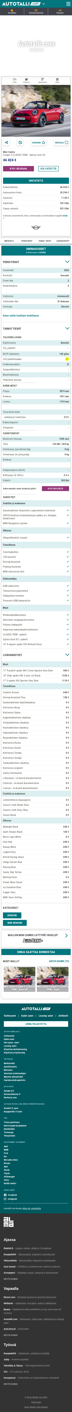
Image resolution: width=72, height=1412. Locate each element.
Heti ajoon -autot (11, 1042)
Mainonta (8, 1070)
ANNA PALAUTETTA (35, 1024)
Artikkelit (63, 1015)
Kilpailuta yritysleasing (14, 1052)
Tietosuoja (8, 1132)
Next (65, 980)
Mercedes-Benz (11, 1160)
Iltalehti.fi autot (11, 1108)
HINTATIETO (9, 241)
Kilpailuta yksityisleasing (15, 1049)
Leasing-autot (46, 1015)
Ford (6, 1153)
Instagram (12, 1199)
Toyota (7, 1173)
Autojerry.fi (9, 1091)
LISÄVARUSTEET (62, 241)
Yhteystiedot (9, 1135)
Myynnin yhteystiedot (13, 1077)
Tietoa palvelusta (12, 1122)
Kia (5, 1156)
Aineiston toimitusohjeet (15, 1073)
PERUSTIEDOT (26, 241)
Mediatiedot (9, 1063)
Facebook (12, 1195)
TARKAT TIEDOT (45, 241)
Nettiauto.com (10, 1097)
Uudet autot (27, 1015)
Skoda (7, 1170)
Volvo (6, 1180)
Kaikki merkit (10, 1183)
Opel (6, 1166)
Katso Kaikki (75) (59, 961)
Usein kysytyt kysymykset (15, 1125)
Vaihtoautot (10, 1015)
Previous (6, 980)
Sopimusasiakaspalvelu (14, 1080)
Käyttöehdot (9, 1129)
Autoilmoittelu (10, 1066)
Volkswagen (9, 1176)
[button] (35, 262)
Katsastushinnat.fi (12, 1094)
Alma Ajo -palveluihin (32, 1208)
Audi (6, 1146)
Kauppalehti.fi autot (13, 1111)
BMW (6, 1150)
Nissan (7, 1163)
